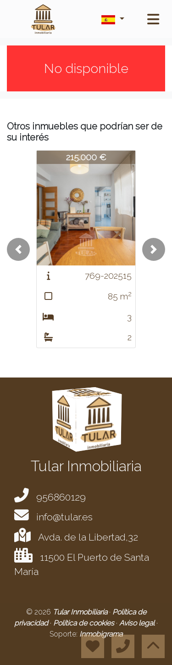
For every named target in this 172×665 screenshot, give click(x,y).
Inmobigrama (100, 634)
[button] (18, 249)
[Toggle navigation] (153, 19)
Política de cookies (84, 623)
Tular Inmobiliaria (81, 612)
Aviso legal (137, 623)
